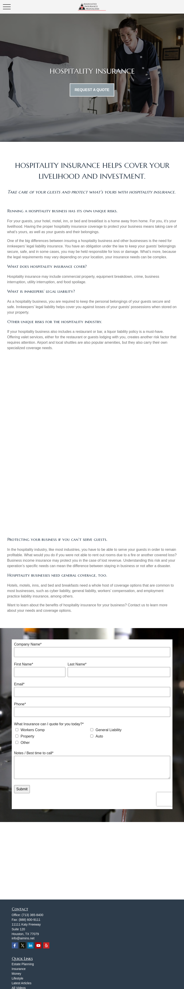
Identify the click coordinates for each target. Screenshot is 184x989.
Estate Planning (23, 964)
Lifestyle (17, 978)
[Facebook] (15, 945)
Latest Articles (21, 983)
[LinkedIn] (30, 945)
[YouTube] (38, 945)
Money (16, 973)
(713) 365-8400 (32, 915)
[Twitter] (22, 945)
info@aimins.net (23, 938)
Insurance (19, 969)
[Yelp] (46, 945)
